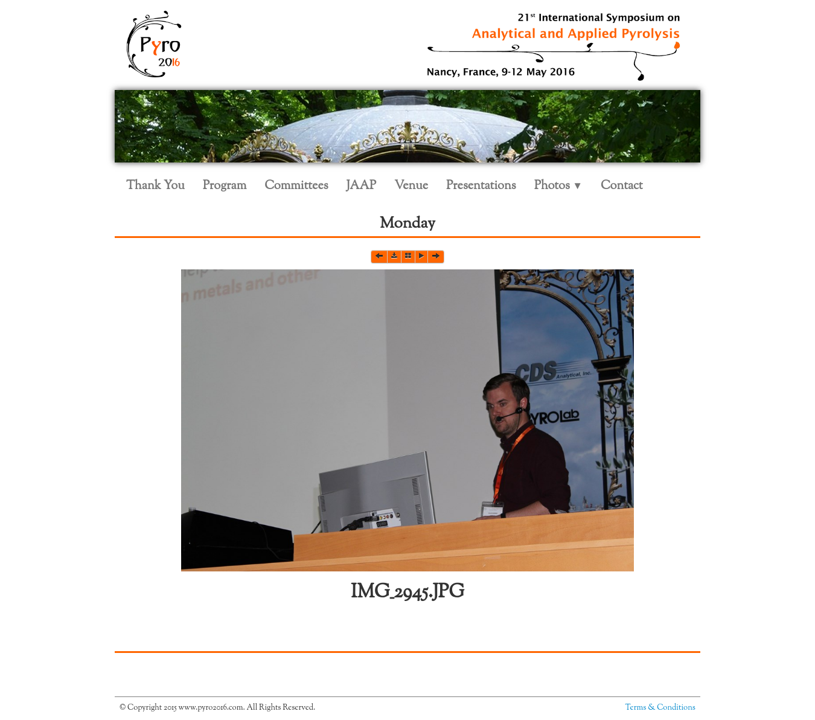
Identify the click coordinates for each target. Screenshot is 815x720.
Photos (558, 186)
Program (224, 186)
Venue (411, 186)
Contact (622, 186)
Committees (296, 186)
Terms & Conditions (660, 707)
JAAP (362, 186)
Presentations (481, 186)
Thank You (155, 186)
